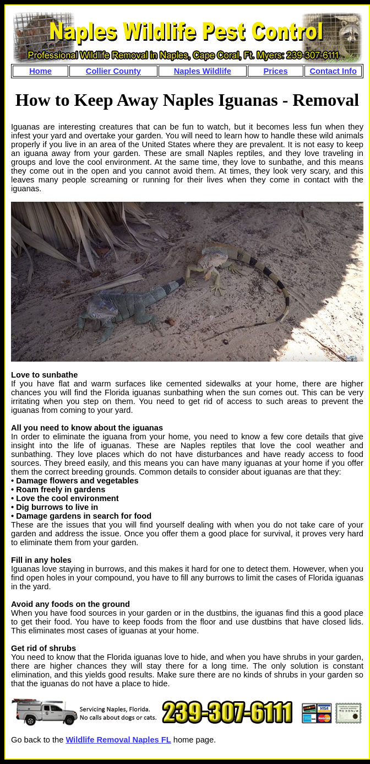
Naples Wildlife (202, 71)
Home (40, 71)
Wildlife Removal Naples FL (118, 739)
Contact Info (332, 71)
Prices (276, 71)
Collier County (113, 71)
